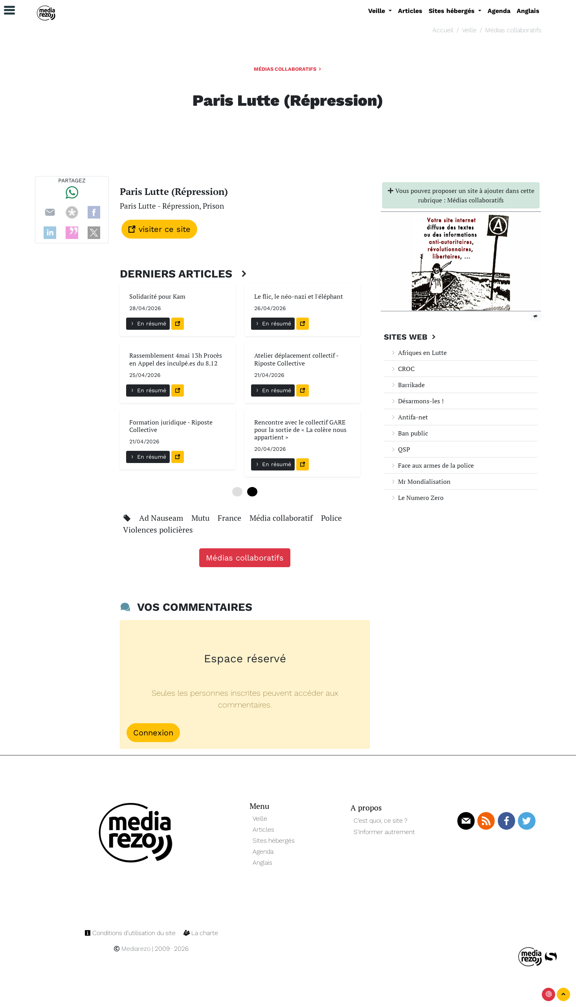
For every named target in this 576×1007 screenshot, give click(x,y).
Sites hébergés (274, 840)
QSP (400, 449)
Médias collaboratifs (513, 30)
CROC (402, 368)
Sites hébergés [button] (453, 11)
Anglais (528, 11)
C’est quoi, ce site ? (380, 820)
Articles (410, 11)
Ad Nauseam (162, 518)
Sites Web (411, 337)
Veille (469, 30)
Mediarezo (132, 948)
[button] (6, 10)
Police (331, 518)
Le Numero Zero (417, 497)
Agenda (499, 11)
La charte (200, 933)
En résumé (148, 323)
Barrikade (407, 384)
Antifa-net (409, 417)
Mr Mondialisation (420, 481)
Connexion (153, 732)
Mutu (201, 518)
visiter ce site (159, 229)
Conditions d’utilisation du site (130, 933)
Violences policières (158, 529)
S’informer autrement (384, 832)
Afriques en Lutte (418, 352)
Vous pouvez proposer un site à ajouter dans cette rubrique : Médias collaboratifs (460, 195)
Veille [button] (377, 11)
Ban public (409, 433)
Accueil (443, 30)
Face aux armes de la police (432, 465)
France (230, 518)
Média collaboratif (282, 518)
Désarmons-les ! (417, 401)
